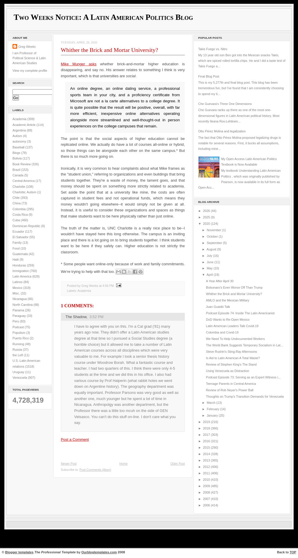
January (213, 415)
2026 (207, 211)
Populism (19, 332)
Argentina (20, 130)
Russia (18, 349)
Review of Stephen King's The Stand (231, 364)
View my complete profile (30, 70)
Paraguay (20, 315)
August (212, 249)
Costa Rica (21, 214)
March (211, 402)
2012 (207, 466)
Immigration (21, 271)
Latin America (22, 276)
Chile (16, 197)
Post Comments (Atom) (95, 469)
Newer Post (69, 463)
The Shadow (75, 317)
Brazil (17, 169)
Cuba (17, 220)
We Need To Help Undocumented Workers (235, 339)
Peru (16, 321)
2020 (207, 223)
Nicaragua (20, 299)
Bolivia (18, 158)
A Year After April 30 (220, 281)
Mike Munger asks (78, 64)
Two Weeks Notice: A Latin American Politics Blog (103, 17)
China (17, 203)
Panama (19, 310)
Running (19, 344)
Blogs (17, 153)
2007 (207, 499)
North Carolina (23, 304)
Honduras (20, 265)
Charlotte (19, 186)
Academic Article (24, 125)
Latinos (18, 282)
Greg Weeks (27, 46)
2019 (207, 422)
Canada (18, 175)
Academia (20, 119)
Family (18, 242)
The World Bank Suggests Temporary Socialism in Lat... (244, 345)
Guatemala (21, 254)
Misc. (17, 293)
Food (16, 248)
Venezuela (20, 377)
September (215, 243)
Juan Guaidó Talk (218, 306)
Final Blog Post (208, 76)
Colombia (19, 209)
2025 (207, 217)
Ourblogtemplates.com (99, 552)
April (210, 274)
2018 (207, 428)
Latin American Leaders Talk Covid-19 (232, 326)
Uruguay (19, 372)
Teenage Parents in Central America (231, 383)
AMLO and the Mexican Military (227, 300)
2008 (207, 492)
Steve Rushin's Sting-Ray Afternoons (231, 351)
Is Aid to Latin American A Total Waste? (233, 358)
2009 (207, 486)
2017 (207, 434)
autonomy (20, 141)
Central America (24, 181)
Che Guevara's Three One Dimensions (225, 104)
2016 (207, 441)
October (213, 236)
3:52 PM (97, 317)
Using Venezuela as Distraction (227, 371)
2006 (207, 505)
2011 (207, 473)
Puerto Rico (21, 338)
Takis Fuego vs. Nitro (212, 49)
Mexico (18, 287)
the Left (18, 355)
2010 (207, 479)
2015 (207, 447)
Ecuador (19, 231)
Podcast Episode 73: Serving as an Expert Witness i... (243, 377)
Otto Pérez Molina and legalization (222, 131)
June (210, 262)
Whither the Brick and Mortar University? (109, 50)
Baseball (19, 147)
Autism (18, 136)
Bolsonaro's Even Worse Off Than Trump (234, 287)
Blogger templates (19, 552)
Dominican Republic (27, 226)
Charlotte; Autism (25, 192)
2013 (207, 460)
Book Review (22, 164)
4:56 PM (108, 285)
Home (123, 463)
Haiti (16, 259)
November (214, 230)
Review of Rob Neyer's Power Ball (229, 390)
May (210, 268)
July (210, 255)
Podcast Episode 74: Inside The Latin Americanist (240, 313)
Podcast (19, 327)
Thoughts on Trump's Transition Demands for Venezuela (245, 396)
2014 (207, 454)
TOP (293, 552)
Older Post (177, 463)
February (213, 409)
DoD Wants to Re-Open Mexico (228, 319)
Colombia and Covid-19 (222, 332)
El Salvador (21, 237)
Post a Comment (75, 439)
